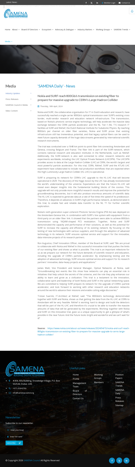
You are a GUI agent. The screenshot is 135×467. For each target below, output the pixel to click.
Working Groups (104, 29)
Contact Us (124, 3)
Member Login (108, 3)
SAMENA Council (32, 460)
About (16, 29)
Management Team (79, 385)
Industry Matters (86, 29)
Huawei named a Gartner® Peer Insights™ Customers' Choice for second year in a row (40, 6)
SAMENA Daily (119, 392)
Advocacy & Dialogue (65, 29)
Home (7, 29)
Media (8, 41)
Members (99, 382)
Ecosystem (47, 29)
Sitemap (119, 405)
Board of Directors (30, 29)
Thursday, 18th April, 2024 (50, 106)
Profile (76, 378)
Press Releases (119, 399)
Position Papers (119, 376)
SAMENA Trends (122, 29)
